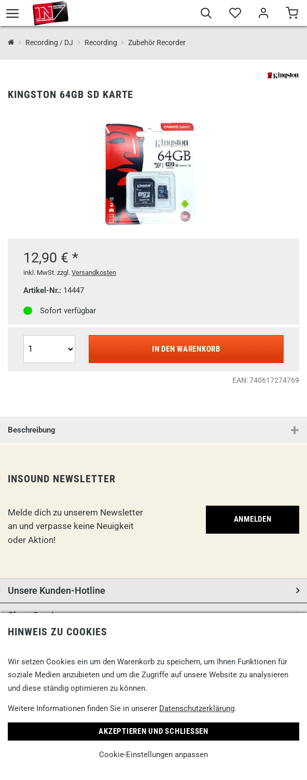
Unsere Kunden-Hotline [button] (56, 590)
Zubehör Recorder (157, 42)
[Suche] (206, 14)
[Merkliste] (234, 14)
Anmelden (253, 519)
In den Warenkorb (186, 349)
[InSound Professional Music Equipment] (11, 42)
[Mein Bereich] (263, 14)
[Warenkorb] (291, 14)
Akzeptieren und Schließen (153, 731)
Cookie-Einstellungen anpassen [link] (153, 754)
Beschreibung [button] (31, 430)
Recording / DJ (49, 42)
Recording (101, 42)
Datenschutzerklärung (196, 708)
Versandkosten (94, 272)
